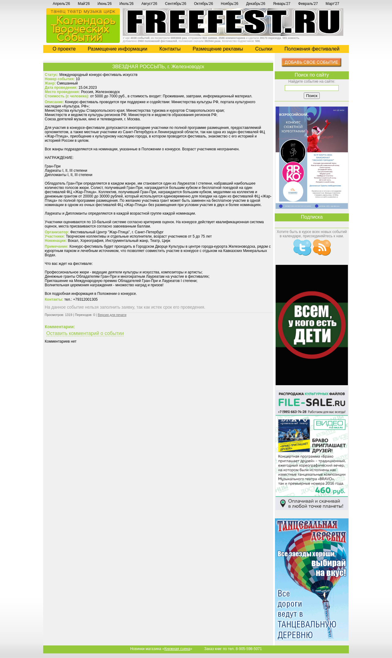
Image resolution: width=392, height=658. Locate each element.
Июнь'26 (105, 4)
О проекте (64, 48)
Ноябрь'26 (229, 4)
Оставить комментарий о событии (85, 333)
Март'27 (332, 4)
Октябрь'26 (203, 4)
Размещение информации (117, 48)
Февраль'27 (308, 4)
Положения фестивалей (312, 48)
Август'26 (149, 4)
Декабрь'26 (255, 4)
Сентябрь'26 (175, 4)
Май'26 (84, 4)
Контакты (170, 48)
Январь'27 (281, 4)
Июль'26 (126, 4)
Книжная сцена (177, 649)
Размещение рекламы (218, 48)
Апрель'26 (61, 4)
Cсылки (263, 48)
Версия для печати (112, 315)
